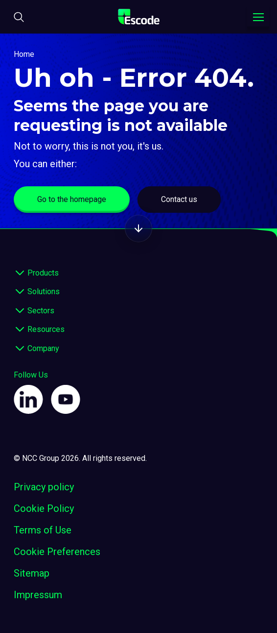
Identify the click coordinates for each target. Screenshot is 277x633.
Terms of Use (42, 530)
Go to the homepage (71, 199)
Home (24, 54)
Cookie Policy (44, 508)
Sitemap (31, 573)
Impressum (38, 595)
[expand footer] (19, 273)
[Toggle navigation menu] (258, 17)
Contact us (179, 199)
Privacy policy (44, 487)
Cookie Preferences (57, 551)
